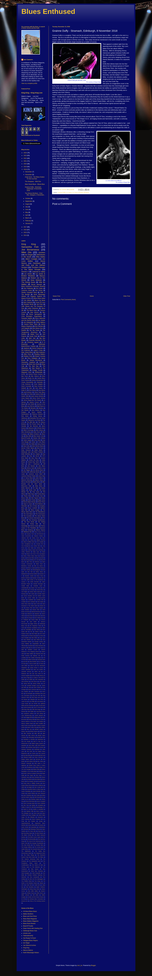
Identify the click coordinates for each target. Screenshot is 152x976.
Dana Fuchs (36, 603)
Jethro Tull (37, 671)
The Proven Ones (34, 424)
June (27, 209)
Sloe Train (26, 805)
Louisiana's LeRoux (28, 713)
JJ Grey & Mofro (32, 663)
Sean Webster (36, 280)
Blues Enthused (48, 11)
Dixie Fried (40, 448)
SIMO (22, 787)
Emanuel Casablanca (32, 627)
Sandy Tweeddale (26, 791)
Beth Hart (32, 338)
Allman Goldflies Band (29, 541)
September (29, 201)
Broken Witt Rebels (39, 438)
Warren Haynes (40, 530)
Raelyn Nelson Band (27, 759)
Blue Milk (28, 436)
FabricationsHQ (28, 935)
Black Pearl (39, 563)
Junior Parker (36, 687)
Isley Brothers (33, 661)
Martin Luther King (32, 727)
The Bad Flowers (38, 833)
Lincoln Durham (27, 707)
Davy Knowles (38, 386)
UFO (22, 885)
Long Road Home (40, 711)
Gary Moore (41, 390)
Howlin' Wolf (24, 396)
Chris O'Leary (30, 589)
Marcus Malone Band (27, 723)
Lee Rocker (34, 703)
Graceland (30, 645)
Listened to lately (38, 272)
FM (31, 631)
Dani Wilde (31, 444)
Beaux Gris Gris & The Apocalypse (36, 553)
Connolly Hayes (41, 593)
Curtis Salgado (38, 384)
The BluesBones (40, 512)
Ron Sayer (30, 775)
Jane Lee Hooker (38, 669)
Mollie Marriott (25, 488)
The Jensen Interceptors (34, 518)
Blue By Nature (38, 565)
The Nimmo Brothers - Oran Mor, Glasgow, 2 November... (35, 194)
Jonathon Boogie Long (33, 685)
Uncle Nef (29, 885)
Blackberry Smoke (26, 565)
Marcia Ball (32, 719)
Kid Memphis (29, 693)
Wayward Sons (26, 372)
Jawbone (26, 348)
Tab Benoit (26, 829)
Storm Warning (25, 819)
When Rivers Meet (39, 298)
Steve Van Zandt (34, 364)
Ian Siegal (29, 255)
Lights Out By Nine (40, 705)
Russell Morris (41, 781)
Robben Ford (28, 356)
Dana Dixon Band (26, 603)
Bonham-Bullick (33, 573)
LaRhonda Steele (34, 472)
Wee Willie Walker (33, 891)
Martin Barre (36, 482)
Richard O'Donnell (26, 763)
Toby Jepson (34, 869)
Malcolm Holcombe (26, 480)
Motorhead (40, 739)
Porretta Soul (39, 496)
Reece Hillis (24, 498)
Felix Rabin (34, 633)
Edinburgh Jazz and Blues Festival (32, 452)
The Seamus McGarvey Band (30, 859)
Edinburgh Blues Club (30, 931)
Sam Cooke (37, 787)
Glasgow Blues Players (30, 940)
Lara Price (40, 699)
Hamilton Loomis (32, 649)
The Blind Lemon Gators (34, 837)
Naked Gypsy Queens (37, 743)
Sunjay (40, 821)
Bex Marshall (40, 557)
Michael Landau (39, 729)
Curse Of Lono (40, 302)
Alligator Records (40, 540)
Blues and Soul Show (30, 916)
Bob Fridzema (28, 302)
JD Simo (23, 663)
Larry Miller (32, 701)
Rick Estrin (24, 416)
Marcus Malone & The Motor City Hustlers (32, 721)
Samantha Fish (30, 247)
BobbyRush (24, 573)
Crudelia (23, 601)
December (28, 172)
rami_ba (79, 965)
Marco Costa (40, 719)
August (27, 204)
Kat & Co (41, 689)
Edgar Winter (33, 623)
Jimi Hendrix (31, 466)
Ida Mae (25, 661)
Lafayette (32, 699)
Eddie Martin (38, 450)
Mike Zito (26, 252)
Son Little (31, 807)
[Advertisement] (91, 275)
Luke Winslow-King (26, 715)
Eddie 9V (24, 390)
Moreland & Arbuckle (29, 739)
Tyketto (41, 883)
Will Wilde (35, 895)
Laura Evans (24, 703)
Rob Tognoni (35, 498)
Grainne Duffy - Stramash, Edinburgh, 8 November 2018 (33, 188)
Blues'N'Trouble (25, 438)
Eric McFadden (27, 629)
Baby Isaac (36, 551)
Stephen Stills (29, 811)
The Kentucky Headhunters (37, 520)
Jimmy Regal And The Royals (32, 400)
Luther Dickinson (32, 308)
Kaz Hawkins (24, 691)
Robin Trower (32, 500)
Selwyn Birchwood (36, 360)
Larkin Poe (24, 701)
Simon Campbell (41, 801)
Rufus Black (37, 779)
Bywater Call (35, 577)
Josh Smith (31, 404)
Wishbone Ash (27, 531)
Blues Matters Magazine (30, 921)
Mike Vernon (31, 735)
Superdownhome (25, 823)
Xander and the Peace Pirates (35, 897)
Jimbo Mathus (40, 322)
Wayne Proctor (26, 298)
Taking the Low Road (34, 420)
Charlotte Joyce (37, 585)
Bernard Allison (31, 557)
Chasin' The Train (35, 587)
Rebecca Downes (37, 414)
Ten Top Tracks (34, 330)
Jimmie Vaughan (25, 675)
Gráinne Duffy (39, 394)
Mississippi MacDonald (34, 737)
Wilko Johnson (25, 895)
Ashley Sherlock (25, 551)
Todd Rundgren (25, 873)
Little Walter (31, 711)
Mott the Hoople (25, 741)
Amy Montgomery (26, 545)
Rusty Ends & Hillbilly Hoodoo (31, 783)
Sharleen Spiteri (35, 799)
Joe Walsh (30, 679)
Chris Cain (37, 440)
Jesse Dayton (25, 398)
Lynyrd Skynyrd (39, 715)
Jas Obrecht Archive (29, 945)
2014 (25, 235)
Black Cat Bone (40, 300)
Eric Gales (39, 288)
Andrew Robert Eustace (35, 374)
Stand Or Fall (26, 809)
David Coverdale (26, 386)
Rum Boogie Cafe (31, 781)
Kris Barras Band (38, 470)
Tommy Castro (34, 526)
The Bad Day (33, 366)
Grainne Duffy (62, 192)
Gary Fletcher (27, 639)
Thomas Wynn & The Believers (30, 867)
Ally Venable (40, 541)
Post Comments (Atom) (68, 299)
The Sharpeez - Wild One (33, 181)
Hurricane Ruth (41, 659)
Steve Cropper (35, 510)
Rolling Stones (37, 416)
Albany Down (35, 538)
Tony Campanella (34, 877)
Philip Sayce (31, 494)
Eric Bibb (42, 627)
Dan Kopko (40, 601)
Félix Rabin (34, 637)
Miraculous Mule (26, 486)
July (26, 207)
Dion (30, 388)
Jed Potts (40, 304)
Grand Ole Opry (34, 460)
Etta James (37, 629)
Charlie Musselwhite (27, 382)
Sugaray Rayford (36, 296)
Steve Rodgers (32, 815)
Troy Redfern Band (26, 881)
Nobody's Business (26, 749)
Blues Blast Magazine (30, 919)
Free (30, 456)
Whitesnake (39, 372)
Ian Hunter (41, 320)
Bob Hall (30, 571)
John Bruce (34, 681)
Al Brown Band (40, 428)
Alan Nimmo (34, 312)
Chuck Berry (40, 589)
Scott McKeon (39, 504)
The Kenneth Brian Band (36, 849)
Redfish (23, 330)
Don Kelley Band (39, 617)
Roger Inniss (41, 500)
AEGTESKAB (39, 534)
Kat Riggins (27, 470)
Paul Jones (35, 492)
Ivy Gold (41, 661)
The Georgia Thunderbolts (36, 843)
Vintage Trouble (37, 370)
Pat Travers (33, 753)
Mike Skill (37, 733)
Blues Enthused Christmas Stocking (33, 286)
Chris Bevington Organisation (31, 316)
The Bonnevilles (32, 839)
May (26, 212)
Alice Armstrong (26, 432)
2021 (25, 161)
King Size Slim (36, 695)
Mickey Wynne (34, 731)
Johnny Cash (30, 468)
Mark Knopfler (39, 723)
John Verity (42, 681)
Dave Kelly (26, 446)
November (28, 174)
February (28, 221)
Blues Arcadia (31, 567)
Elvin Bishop (32, 390)
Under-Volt (37, 885)
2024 (25, 153)
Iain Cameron (28, 59)
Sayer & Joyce (28, 504)
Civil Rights (24, 591)
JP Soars (41, 663)
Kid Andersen (25, 350)
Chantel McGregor (38, 583)
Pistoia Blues (28, 496)
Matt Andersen (40, 352)
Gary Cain (42, 637)
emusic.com (24, 901)
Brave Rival (40, 575)
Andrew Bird (36, 545)
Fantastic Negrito (26, 318)
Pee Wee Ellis (26, 755)
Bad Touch (24, 376)
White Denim (39, 893)
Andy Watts (30, 548)
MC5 (22, 717)
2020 (25, 164)
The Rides (40, 857)
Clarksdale (40, 382)
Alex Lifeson (39, 430)
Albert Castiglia (31, 259)
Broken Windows (25, 577)
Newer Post (56, 296)
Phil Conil (42, 755)
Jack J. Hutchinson (34, 464)
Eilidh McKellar (25, 454)
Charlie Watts (25, 585)
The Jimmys (38, 847)
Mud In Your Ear (38, 741)
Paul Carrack (41, 753)
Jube (29, 687)
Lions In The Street (38, 707)
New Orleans (36, 410)
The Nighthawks (26, 851)
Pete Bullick (35, 755)
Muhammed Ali (25, 743)
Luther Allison (39, 478)
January (28, 223)
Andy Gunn (36, 432)
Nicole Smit (32, 490)
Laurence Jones (26, 290)
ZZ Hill (23, 899)
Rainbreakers (25, 414)
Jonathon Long (41, 468)
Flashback (37, 263)
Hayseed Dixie (39, 653)
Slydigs (33, 805)
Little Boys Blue (25, 709)
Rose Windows (35, 777)
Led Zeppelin (25, 328)
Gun (32, 647)
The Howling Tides (38, 845)
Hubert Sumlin (31, 659)
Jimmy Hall (35, 675)
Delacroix (29, 613)
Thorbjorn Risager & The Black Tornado (33, 268)
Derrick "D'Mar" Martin (27, 448)
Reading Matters (39, 354)
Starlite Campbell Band (29, 292)
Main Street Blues (27, 352)
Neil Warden (25, 410)
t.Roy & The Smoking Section (37, 901)
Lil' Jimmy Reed (28, 478)
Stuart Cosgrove (36, 819)
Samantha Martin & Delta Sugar (35, 789)
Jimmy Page (26, 677)
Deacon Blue (35, 609)
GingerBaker (35, 643)
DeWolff (23, 388)
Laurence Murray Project (28, 476)
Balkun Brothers (34, 434)
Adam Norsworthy (26, 536)
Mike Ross (27, 354)
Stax (22, 811)
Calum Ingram (27, 440)
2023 (25, 155)
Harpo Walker (29, 653)
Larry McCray (31, 406)
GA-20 (37, 456)
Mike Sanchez (27, 733)
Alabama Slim (25, 538)
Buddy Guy (31, 378)
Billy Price (29, 561)
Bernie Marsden (36, 284)
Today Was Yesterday (37, 871)
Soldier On (24, 807)
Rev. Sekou (40, 761)
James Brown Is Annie (36, 667)
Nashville (23, 745)
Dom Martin (39, 388)
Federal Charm (25, 633)
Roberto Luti (42, 771)
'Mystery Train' (30, 534)
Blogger (93, 965)
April (26, 215)
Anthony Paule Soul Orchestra (35, 550)
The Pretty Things (29, 855)
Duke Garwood (26, 450)
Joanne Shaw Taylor (31, 324)
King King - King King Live (31, 93)
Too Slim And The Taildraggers (35, 879)
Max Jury (29, 729)
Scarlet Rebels (31, 793)
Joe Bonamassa (30, 249)
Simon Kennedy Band (29, 803)
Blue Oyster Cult (38, 436)
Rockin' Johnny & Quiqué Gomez (31, 773)
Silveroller (24, 506)
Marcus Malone (28, 950)
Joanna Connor (34, 402)
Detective (37, 613)
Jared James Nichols (37, 396)
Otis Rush (29, 751)
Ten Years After (32, 831)
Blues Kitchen (26, 569)
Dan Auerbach (31, 601)
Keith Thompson (35, 691)
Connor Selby (31, 597)
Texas (39, 831)
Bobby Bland (39, 571)
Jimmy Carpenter (37, 348)
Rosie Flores (41, 502)
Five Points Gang (31, 635)
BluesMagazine (37, 569)
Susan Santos (31, 825)
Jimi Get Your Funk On (36, 673)
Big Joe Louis (35, 559)
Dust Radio (33, 621)
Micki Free (42, 731)
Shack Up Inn (25, 799)
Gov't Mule (30, 394)
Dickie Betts (38, 615)
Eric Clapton (36, 454)
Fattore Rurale (39, 631)
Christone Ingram (33, 342)
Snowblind (40, 805)
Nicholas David (32, 747)
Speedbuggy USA (40, 807)
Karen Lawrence (32, 689)
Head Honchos (25, 655)
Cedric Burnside (34, 581)
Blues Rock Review (29, 923)
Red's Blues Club (30, 761)
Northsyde (37, 749)
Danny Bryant (41, 444)
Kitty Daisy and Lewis (37, 697)
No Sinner (40, 747)
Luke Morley (39, 713)
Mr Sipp (35, 488)
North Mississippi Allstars (31, 952)
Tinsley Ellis (34, 524)
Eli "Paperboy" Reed (35, 625)
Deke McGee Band (37, 446)
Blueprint (23, 567)
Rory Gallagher (33, 358)
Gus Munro (38, 647)
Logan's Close (38, 350)
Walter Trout (34, 334)
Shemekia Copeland (28, 362)
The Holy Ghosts (26, 845)
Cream (33, 442)
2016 (25, 230)
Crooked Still (39, 599)
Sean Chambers (27, 795)
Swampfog (33, 827)
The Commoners (40, 514)
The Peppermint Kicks (39, 853)
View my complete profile (29, 83)
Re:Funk (38, 759)
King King (28, 244)
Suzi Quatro (40, 825)
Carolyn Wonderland (37, 380)
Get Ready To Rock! (29, 938)
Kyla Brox (24, 472)
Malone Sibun (39, 480)
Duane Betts (34, 619)
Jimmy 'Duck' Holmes (38, 398)
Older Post (126, 296)
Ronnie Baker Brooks (29, 502)
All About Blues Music (30, 911)
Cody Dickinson (26, 384)
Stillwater (32, 817)
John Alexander (39, 679)
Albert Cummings (28, 430)
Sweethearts (42, 827)
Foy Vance (40, 635)
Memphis (33, 408)
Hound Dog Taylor (33, 462)
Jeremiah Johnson (26, 671)
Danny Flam (29, 607)
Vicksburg (30, 530)
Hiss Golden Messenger (34, 657)
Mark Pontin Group (26, 725)
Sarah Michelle (36, 791)
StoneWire (40, 817)
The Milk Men (31, 422)
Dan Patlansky (28, 288)
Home (92, 296)
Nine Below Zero (37, 328)
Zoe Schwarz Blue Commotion (35, 899)
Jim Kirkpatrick (28, 322)
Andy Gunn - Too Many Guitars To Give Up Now (35, 177)
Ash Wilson (27, 300)
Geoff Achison (28, 392)
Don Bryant (30, 617)
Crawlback (30, 599)
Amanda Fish (39, 543)
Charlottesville (24, 587)
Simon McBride (41, 803)
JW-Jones (42, 346)
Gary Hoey (34, 458)
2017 (25, 227)
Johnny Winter (36, 683)
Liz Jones (69, 192)
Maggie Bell (29, 717)
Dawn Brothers (25, 609)
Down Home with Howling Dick (33, 928)
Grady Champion (39, 645)
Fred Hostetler (25, 637)
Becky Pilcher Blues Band (31, 555)
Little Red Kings (36, 709)
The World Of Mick (37, 865)
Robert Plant (36, 769)
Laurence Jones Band (36, 474)
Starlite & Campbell (38, 809)
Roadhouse (30, 767)
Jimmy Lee (42, 675)
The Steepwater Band (34, 861)
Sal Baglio (29, 787)
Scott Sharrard (41, 793)
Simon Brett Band (30, 801)
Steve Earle (37, 813)
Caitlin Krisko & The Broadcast (34, 579)
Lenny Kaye (41, 476)
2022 (25, 158)
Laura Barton (40, 701)
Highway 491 (36, 655)
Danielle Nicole (28, 304)
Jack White (24, 665)
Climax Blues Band (35, 591)
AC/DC (23, 374)
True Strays (37, 881)
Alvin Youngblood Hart (27, 543)
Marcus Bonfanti (26, 482)
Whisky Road (30, 893)
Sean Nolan (37, 795)
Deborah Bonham (35, 611)
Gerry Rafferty (25, 643)
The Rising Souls (28, 282)
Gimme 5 (24, 272)
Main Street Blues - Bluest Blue (35, 184)
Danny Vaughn (39, 607)
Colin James (31, 593)
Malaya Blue (37, 717)
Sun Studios (31, 821)
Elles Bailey (40, 257)
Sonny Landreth (32, 508)
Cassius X (24, 581)
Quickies (42, 252)
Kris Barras (24, 699)
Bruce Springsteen (35, 314)
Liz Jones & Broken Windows (80, 192)
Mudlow (41, 408)
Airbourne (31, 428)
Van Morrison (34, 426)
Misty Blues (38, 486)
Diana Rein (30, 615)
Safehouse (24, 418)
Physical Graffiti (28, 757)
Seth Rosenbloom (38, 797)
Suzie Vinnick (24, 827)
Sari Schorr (39, 290)
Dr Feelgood (24, 619)
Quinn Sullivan (37, 412)
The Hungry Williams (26, 847)
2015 (25, 232)
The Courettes (28, 516)
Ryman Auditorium (38, 785)
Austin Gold (33, 336)
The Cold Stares (28, 514)
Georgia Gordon (38, 641)
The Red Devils (29, 522)
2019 (25, 166)
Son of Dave (33, 506)
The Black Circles (26, 835)
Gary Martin (36, 639)
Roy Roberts (29, 779)
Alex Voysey (30, 540)
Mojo (44, 737)
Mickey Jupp (24, 731)
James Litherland (26, 669)
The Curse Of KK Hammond (33, 841)
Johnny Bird (27, 683)
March (27, 218)
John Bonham (25, 681)
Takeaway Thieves (35, 829)
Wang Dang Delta (34, 889)
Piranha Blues (41, 494)
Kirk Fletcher (39, 326)
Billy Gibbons (35, 376)
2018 (25, 169)
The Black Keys (31, 310)
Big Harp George (25, 559)
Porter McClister (39, 757)
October (28, 198)
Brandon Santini (29, 575)
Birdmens (37, 561)
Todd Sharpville (36, 873)
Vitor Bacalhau (30, 887)
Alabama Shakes (38, 536)
